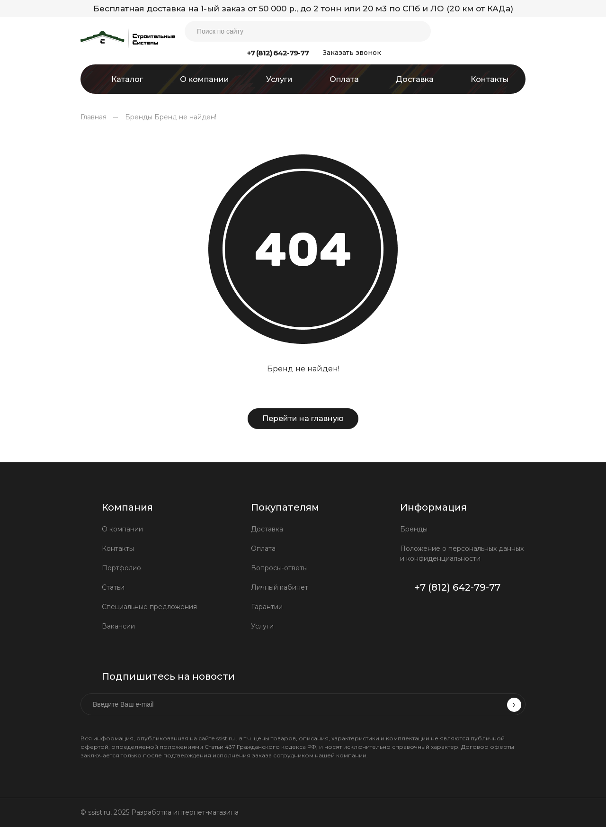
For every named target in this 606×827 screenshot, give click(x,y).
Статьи (113, 587)
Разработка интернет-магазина (186, 812)
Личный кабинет (279, 587)
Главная (93, 117)
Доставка (267, 529)
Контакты (118, 548)
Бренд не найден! (185, 117)
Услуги (262, 626)
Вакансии (118, 626)
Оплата (263, 548)
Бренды (138, 117)
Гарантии (267, 606)
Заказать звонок (352, 52)
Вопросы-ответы (279, 568)
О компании (122, 529)
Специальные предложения (149, 606)
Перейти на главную (303, 418)
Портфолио (121, 568)
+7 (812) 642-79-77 (278, 52)
